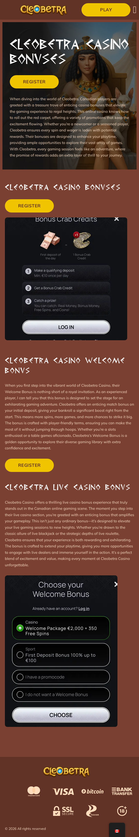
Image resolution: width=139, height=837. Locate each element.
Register (34, 82)
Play (106, 10)
